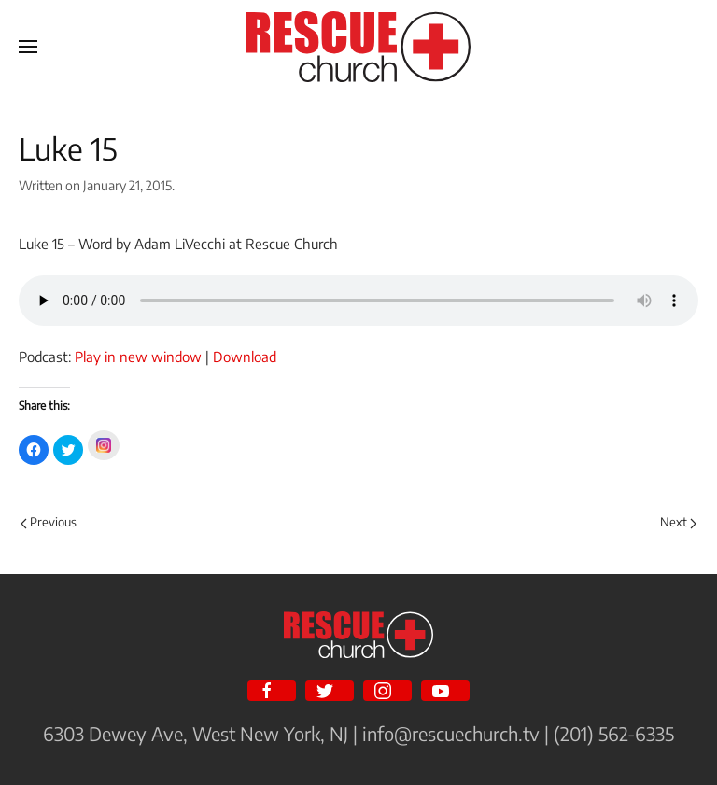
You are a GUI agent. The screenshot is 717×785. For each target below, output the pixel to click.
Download (244, 356)
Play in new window (138, 356)
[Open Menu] (28, 46)
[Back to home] (358, 46)
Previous (49, 521)
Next (678, 521)
